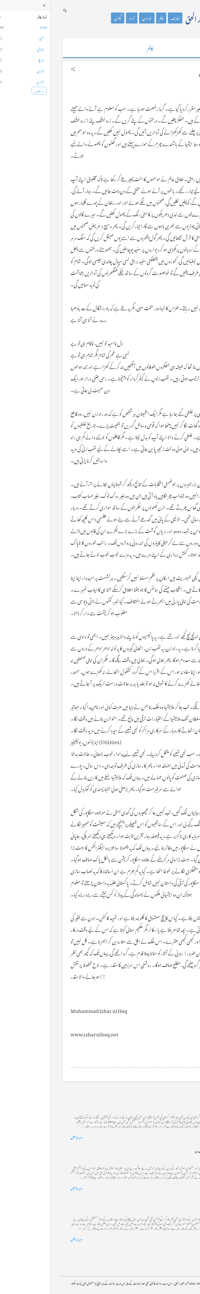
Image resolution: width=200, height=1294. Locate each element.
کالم (111, 18)
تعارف (125, 18)
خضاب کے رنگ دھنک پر (162, 1150)
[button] (23, 69)
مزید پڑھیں (27, 1136)
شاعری (96, 18)
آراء (81, 18)
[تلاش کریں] (15, 11)
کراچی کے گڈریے (166, 1099)
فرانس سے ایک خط (166, 1201)
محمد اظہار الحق (153, 18)
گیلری (67, 18)
